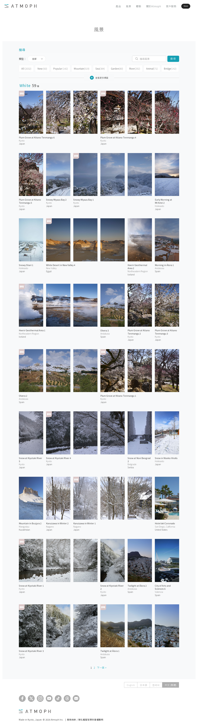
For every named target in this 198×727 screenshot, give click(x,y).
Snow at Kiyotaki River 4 (58, 457)
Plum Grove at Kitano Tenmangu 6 (37, 136)
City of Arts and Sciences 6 (163, 586)
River (130, 68)
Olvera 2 (23, 394)
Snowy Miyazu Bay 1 (83, 198)
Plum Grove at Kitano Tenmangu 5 (30, 200)
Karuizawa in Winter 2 (57, 522)
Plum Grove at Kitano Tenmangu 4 (118, 136)
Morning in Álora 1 (164, 264)
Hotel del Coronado (165, 522)
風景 (120, 6)
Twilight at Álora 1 (109, 650)
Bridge (165, 68)
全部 (34, 58)
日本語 (143, 684)
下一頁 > (101, 667)
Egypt (49, 270)
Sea (97, 68)
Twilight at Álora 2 (137, 584)
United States (161, 528)
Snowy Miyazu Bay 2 (56, 198)
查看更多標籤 (99, 77)
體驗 (130, 6)
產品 (109, 6)
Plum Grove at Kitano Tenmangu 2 (139, 331)
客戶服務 (162, 6)
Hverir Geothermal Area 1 (32, 329)
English (131, 684)
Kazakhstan (24, 528)
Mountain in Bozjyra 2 (30, 522)
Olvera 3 (104, 329)
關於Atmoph (145, 6)
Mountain (79, 68)
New (41, 68)
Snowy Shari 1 (26, 264)
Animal (147, 68)
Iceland (22, 335)
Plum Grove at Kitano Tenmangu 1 (118, 394)
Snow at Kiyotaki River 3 (31, 650)
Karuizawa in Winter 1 (84, 522)
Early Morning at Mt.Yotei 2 (163, 200)
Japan (22, 142)
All (26, 68)
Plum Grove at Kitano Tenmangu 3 (166, 331)
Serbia (131, 466)
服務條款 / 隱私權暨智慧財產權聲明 (85, 718)
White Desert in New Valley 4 (60, 264)
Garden (113, 68)
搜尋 (173, 58)
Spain (157, 270)
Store (180, 6)
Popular (58, 68)
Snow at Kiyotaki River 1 (31, 584)
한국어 (156, 684)
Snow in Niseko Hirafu (166, 457)
